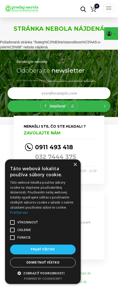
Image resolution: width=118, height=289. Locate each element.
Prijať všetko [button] (43, 249)
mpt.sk (85, 273)
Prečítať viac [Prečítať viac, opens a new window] (19, 212)
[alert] (43, 221)
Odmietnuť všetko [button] (43, 262)
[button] (43, 273)
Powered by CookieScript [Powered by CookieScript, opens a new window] (43, 278)
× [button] (75, 165)
